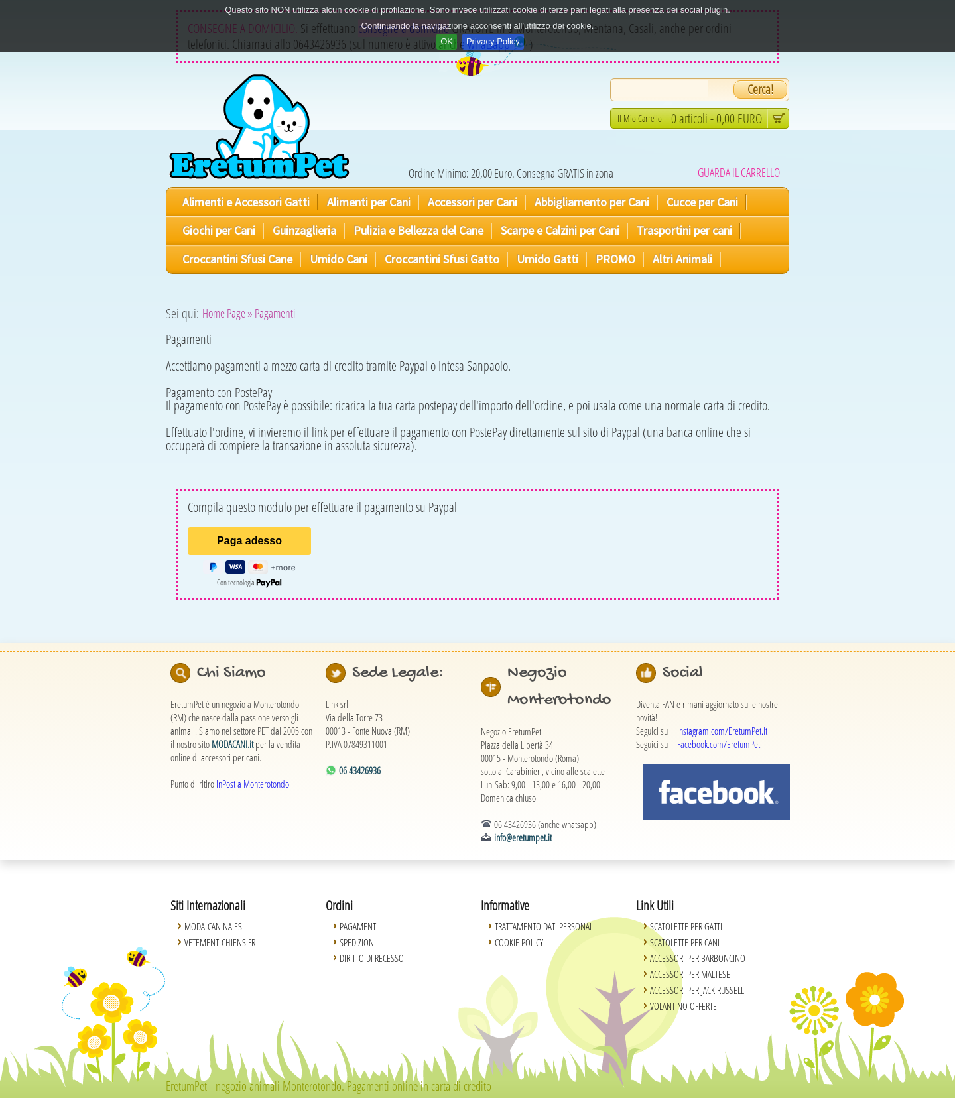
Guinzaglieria (304, 230)
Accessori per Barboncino (697, 958)
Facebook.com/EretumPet (718, 744)
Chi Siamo (231, 673)
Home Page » (227, 313)
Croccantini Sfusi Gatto (442, 259)
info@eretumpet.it (523, 837)
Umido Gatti (547, 259)
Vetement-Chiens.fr (219, 942)
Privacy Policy (493, 41)
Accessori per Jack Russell (697, 990)
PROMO (615, 259)
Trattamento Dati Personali (545, 926)
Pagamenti (359, 926)
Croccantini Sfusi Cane (237, 259)
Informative (505, 905)
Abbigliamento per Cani (592, 202)
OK (446, 41)
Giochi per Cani (218, 230)
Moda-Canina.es (213, 926)
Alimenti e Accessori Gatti (246, 202)
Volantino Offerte (683, 1005)
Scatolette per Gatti (686, 926)
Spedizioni (358, 942)
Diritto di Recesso (372, 958)
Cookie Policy (519, 942)
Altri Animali (682, 259)
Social (683, 673)
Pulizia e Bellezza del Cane (418, 230)
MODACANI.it (232, 744)
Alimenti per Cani (369, 202)
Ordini (339, 905)
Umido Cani (338, 259)
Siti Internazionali (207, 905)
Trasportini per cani (684, 230)
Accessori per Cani (472, 202)
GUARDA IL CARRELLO (739, 172)
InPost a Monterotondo (252, 783)
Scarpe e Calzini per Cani (560, 230)
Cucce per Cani (702, 202)
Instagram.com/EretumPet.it (722, 730)
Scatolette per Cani (685, 942)
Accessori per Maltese (690, 974)
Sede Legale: (398, 673)
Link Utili (655, 905)
